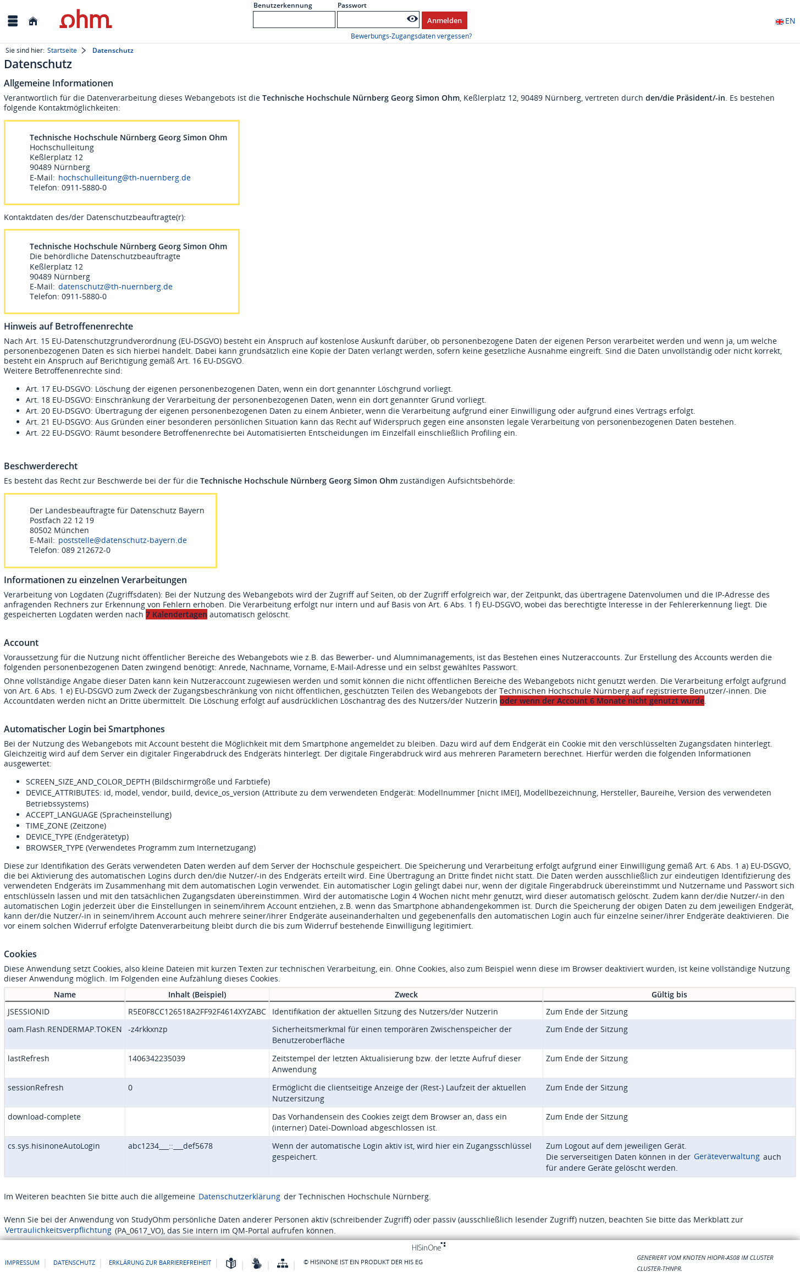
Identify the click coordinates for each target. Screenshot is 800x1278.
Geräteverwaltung (727, 1156)
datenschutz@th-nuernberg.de (115, 286)
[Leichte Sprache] (231, 1264)
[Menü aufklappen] (12, 21)
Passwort (352, 5)
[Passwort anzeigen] (412, 19)
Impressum (22, 1262)
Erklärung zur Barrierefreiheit (160, 1262)
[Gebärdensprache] (256, 1264)
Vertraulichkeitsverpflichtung (58, 1230)
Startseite (62, 50)
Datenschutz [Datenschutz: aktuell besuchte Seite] (113, 50)
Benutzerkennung (282, 5)
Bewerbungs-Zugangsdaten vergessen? (411, 36)
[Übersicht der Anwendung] (282, 1264)
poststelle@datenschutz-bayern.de (122, 540)
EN (785, 21)
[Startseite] (33, 21)
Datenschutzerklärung (239, 1196)
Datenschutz (74, 1262)
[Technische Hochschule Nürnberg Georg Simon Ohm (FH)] (86, 21)
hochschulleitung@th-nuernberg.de (124, 177)
